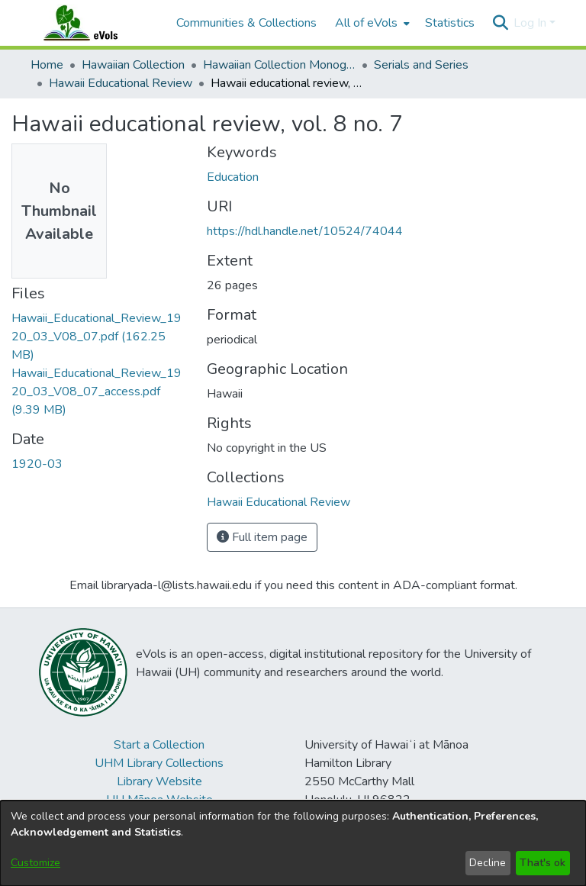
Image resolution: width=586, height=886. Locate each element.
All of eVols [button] (366, 22)
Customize (35, 862)
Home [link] (47, 64)
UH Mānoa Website (159, 799)
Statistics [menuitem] (450, 22)
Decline (487, 862)
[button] (500, 23)
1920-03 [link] (37, 464)
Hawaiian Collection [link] (133, 64)
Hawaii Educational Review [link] (120, 83)
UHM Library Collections (159, 763)
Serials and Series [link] (421, 64)
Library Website (159, 781)
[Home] (95, 23)
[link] (96, 336)
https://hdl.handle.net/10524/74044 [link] (305, 231)
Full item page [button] (262, 537)
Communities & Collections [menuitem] (246, 22)
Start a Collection (159, 744)
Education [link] (233, 177)
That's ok (542, 862)
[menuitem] (371, 23)
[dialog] (293, 843)
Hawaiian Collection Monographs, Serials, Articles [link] (279, 64)
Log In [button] (531, 22)
